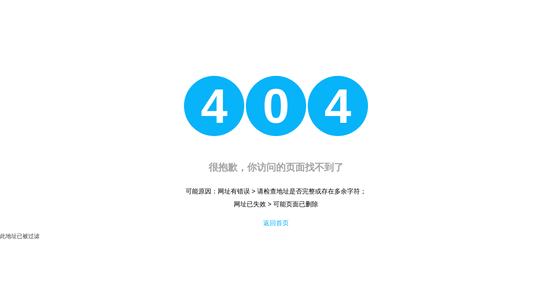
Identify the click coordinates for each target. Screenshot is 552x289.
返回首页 (276, 223)
